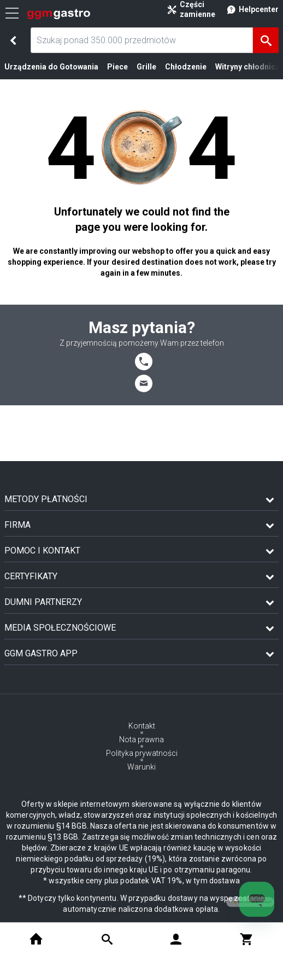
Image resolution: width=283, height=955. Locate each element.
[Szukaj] (266, 40)
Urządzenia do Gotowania (51, 66)
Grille (146, 66)
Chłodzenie (186, 66)
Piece (117, 66)
